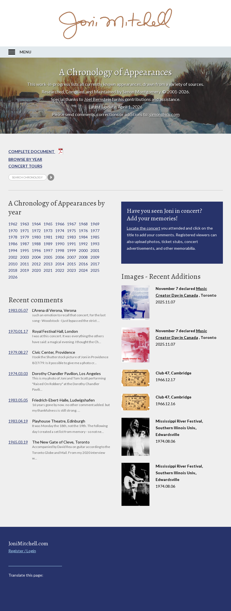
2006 (59, 257)
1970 (12, 230)
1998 (59, 250)
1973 (48, 230)
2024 (83, 270)
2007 (71, 257)
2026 (12, 277)
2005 (48, 257)
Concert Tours (25, 166)
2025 (95, 270)
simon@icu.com (164, 114)
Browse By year (25, 159)
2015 (71, 263)
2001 (95, 250)
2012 (36, 263)
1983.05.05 (18, 400)
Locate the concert (143, 228)
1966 (59, 223)
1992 (83, 243)
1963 (24, 223)
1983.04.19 (18, 421)
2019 (24, 270)
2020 (36, 270)
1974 (59, 230)
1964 (36, 223)
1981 (48, 237)
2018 (12, 270)
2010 (12, 263)
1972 (36, 230)
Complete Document (35, 152)
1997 (48, 250)
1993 (95, 243)
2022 (59, 270)
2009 (95, 257)
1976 (83, 230)
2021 (48, 270)
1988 (36, 243)
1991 (71, 243)
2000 (83, 250)
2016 (83, 263)
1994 (12, 250)
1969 (95, 223)
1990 (59, 243)
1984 (83, 237)
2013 (48, 263)
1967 (71, 223)
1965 (48, 223)
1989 (48, 243)
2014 (59, 263)
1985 (95, 237)
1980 (36, 237)
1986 (12, 243)
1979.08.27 (18, 352)
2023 (71, 270)
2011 (24, 263)
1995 (24, 250)
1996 (36, 250)
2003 (24, 257)
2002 (12, 257)
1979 (24, 237)
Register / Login (22, 550)
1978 (12, 237)
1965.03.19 (18, 442)
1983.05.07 (18, 310)
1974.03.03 (18, 373)
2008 (83, 257)
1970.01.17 (18, 331)
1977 (95, 230)
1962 (12, 223)
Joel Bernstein (97, 99)
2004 (36, 257)
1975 (71, 230)
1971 (24, 230)
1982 (59, 237)
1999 (71, 250)
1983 (71, 237)
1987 (24, 243)
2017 (95, 263)
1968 (83, 223)
